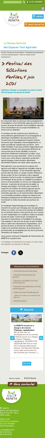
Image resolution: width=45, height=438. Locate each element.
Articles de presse (19, 301)
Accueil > (4, 52)
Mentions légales (14, 378)
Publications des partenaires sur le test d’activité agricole (26, 287)
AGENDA (38, 16)
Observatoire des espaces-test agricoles (23, 276)
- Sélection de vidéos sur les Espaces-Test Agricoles (27, 296)
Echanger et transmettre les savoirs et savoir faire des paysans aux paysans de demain (22, 243)
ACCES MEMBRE (35, 2)
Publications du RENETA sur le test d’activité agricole (25, 282)
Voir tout (26, 364)
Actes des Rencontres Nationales (24, 271)
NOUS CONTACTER (34, 24)
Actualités (26, 310)
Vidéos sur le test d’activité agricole (25, 292)
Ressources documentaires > (16, 52)
